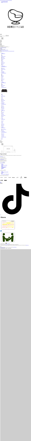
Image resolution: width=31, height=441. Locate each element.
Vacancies (2, 164)
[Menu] (1, 34)
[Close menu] (1, 45)
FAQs (2, 2)
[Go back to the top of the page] (0, 246)
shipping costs (6, 244)
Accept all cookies (9, 248)
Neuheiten (2, 168)
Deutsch (2, 143)
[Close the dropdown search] (8, 35)
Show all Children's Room (4, 66)
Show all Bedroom (3, 53)
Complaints (2, 172)
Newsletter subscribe (3, 167)
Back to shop (1, 156)
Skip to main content (2, 0)
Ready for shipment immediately (4, 1)
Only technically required (2, 248)
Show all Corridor (3, 119)
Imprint (2, 166)
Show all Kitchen (3, 110)
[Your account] (1, 44)
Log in (1, 48)
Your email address (2, 46)
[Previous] (0, 51)
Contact (2, 171)
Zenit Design (8, 243)
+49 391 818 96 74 (2, 159)
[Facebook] (0, 183)
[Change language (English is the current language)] (1, 36)
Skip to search (5, 0)
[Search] (6, 35)
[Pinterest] (1, 183)
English (2, 38)
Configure (6, 248)
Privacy (2, 165)
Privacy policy (1, 247)
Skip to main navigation (9, 0)
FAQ (1, 173)
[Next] (0, 140)
